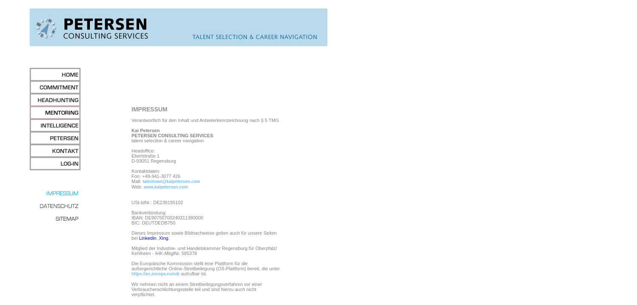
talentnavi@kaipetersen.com (171, 181)
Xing (163, 238)
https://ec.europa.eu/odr (155, 274)
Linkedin (147, 238)
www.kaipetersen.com (166, 187)
